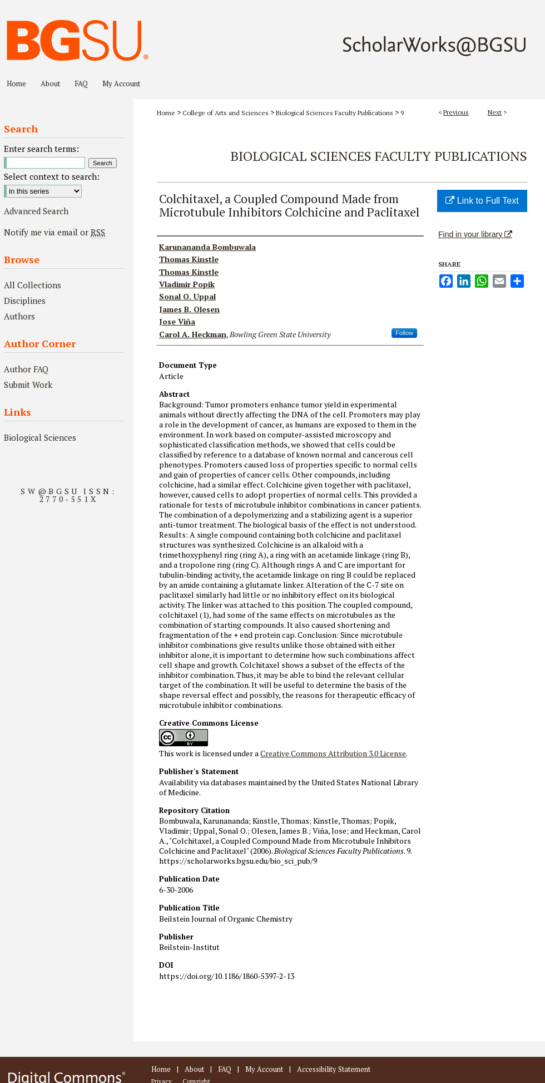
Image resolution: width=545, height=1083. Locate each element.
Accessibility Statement (333, 1069)
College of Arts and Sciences (225, 113)
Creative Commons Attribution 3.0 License (333, 753)
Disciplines (25, 300)
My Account (264, 1069)
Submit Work (28, 384)
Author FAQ (26, 369)
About (194, 1069)
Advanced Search (36, 210)
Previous (456, 112)
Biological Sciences (40, 437)
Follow (404, 332)
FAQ (224, 1069)
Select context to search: (52, 176)
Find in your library (475, 234)
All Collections (32, 285)
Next (495, 112)
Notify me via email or (54, 232)
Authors (19, 316)
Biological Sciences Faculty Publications (334, 113)
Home (166, 113)
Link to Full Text (481, 200)
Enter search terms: (41, 148)
